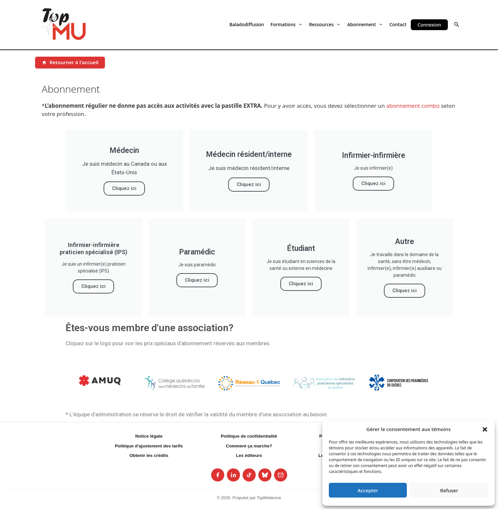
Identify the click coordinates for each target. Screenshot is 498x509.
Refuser (449, 490)
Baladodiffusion (246, 24)
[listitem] (217, 474)
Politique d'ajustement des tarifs (149, 445)
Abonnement (365, 24)
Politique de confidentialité (249, 436)
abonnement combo (413, 105)
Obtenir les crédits (149, 455)
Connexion (429, 25)
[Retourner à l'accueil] (70, 62)
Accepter (367, 490)
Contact (398, 24)
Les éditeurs (249, 455)
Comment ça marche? (249, 445)
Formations (286, 24)
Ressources (325, 24)
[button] (485, 429)
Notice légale (149, 436)
